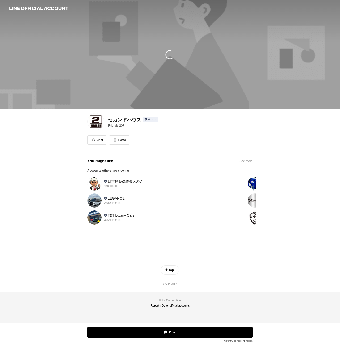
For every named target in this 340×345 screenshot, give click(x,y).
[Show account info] (150, 119)
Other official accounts (176, 305)
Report (155, 305)
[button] (119, 140)
